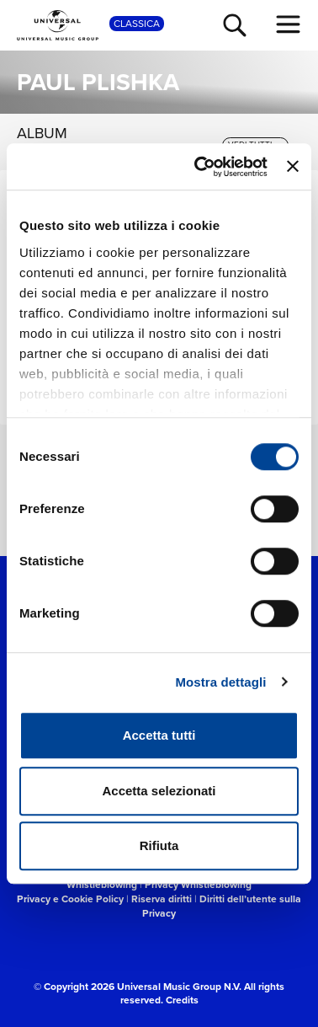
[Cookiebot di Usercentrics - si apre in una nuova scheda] (200, 167)
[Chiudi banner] (293, 167)
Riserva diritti (161, 898)
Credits (182, 999)
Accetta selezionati (158, 791)
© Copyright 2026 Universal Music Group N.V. (137, 986)
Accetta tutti (159, 735)
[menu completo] (288, 24)
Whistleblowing (101, 884)
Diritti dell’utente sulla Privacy (221, 905)
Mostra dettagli (220, 682)
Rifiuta (159, 845)
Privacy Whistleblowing (198, 884)
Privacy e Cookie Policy (70, 898)
